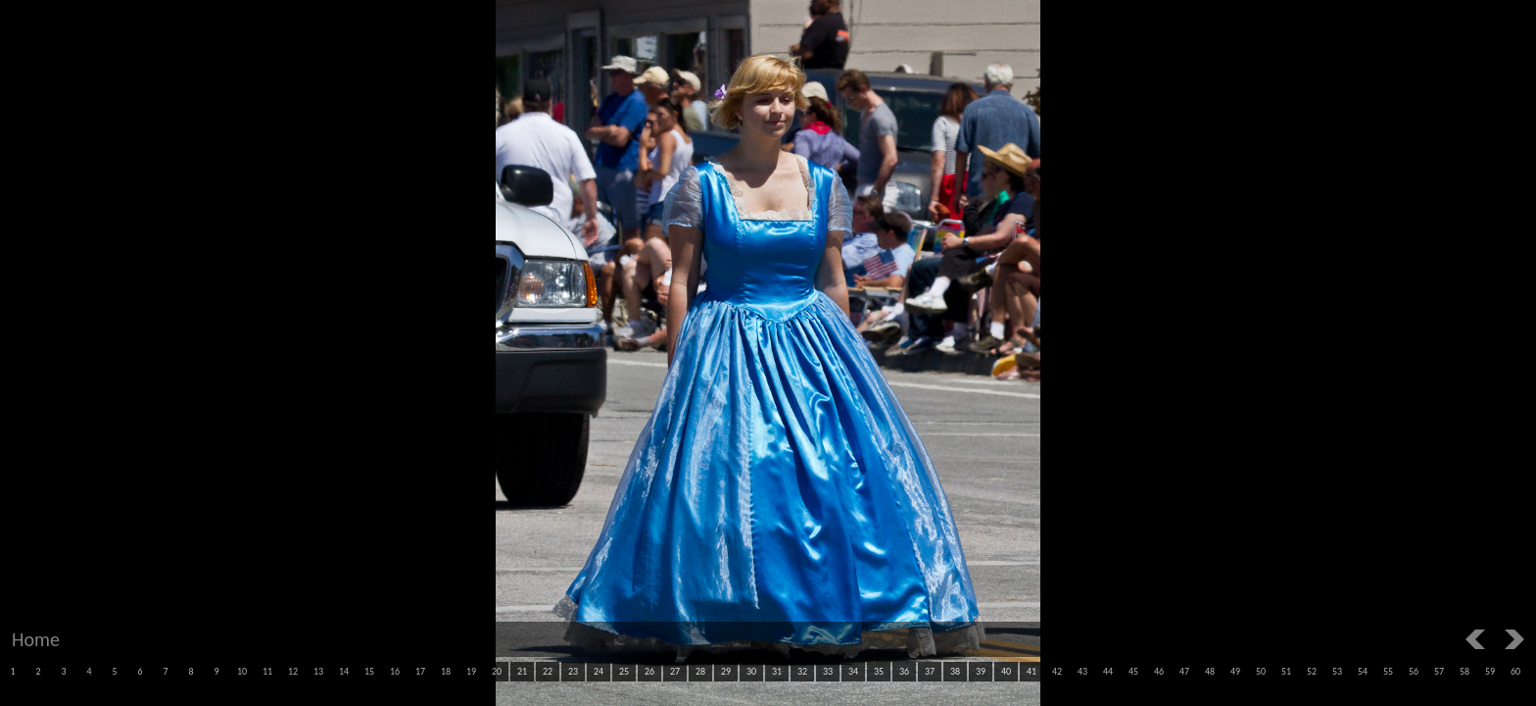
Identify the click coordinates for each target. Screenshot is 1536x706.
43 (1082, 671)
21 (522, 671)
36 (904, 671)
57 (1439, 671)
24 (598, 671)
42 (1057, 671)
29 (726, 671)
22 (547, 671)
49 (1235, 671)
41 (1031, 671)
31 (777, 671)
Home (36, 639)
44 (1108, 671)
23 (573, 671)
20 (497, 671)
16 (395, 671)
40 (1006, 671)
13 (318, 671)
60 (1515, 671)
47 (1184, 671)
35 (879, 671)
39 (980, 671)
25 (624, 671)
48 (1210, 671)
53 (1337, 671)
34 (853, 671)
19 (471, 671)
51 (1286, 671)
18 (446, 671)
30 (751, 671)
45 (1133, 671)
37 (930, 671)
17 (420, 671)
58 (1464, 671)
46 (1159, 671)
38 (955, 671)
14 (344, 671)
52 (1312, 671)
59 (1490, 671)
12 (293, 671)
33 (828, 671)
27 (675, 671)
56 (1413, 671)
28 (700, 671)
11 (267, 671)
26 (649, 671)
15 (369, 671)
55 (1388, 671)
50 (1261, 671)
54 (1363, 671)
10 (242, 671)
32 (802, 671)
